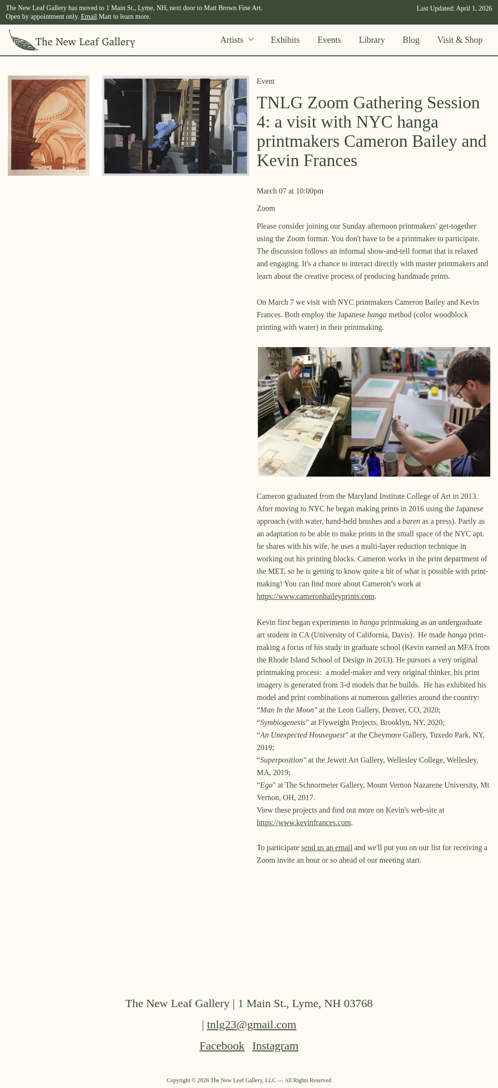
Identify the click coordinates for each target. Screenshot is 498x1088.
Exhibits (285, 40)
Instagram (275, 1045)
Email (89, 16)
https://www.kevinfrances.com (304, 822)
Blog (411, 40)
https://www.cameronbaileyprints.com (316, 596)
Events (329, 40)
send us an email (326, 847)
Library (372, 40)
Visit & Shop (460, 40)
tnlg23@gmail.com (251, 1024)
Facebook (222, 1045)
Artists (236, 40)
